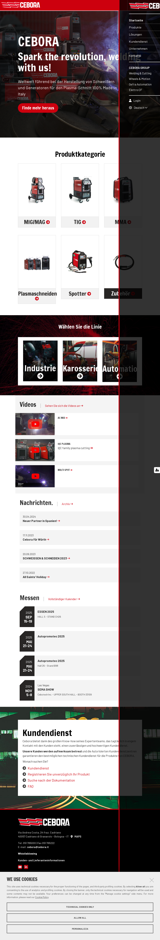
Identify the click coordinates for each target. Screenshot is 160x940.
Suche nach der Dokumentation (51, 781)
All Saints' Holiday (36, 577)
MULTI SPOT (65, 471)
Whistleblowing (27, 854)
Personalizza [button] (80, 928)
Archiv (67, 504)
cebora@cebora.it (38, 847)
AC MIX (62, 418)
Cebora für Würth (36, 540)
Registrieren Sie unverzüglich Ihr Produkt (59, 775)
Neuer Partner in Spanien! (41, 521)
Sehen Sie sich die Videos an (64, 406)
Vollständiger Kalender (64, 600)
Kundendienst (38, 769)
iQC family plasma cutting (75, 448)
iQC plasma (64, 445)
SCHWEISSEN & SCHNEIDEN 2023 (46, 559)
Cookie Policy (41, 897)
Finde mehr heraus (38, 109)
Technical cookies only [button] (80, 906)
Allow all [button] (80, 917)
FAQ (30, 787)
